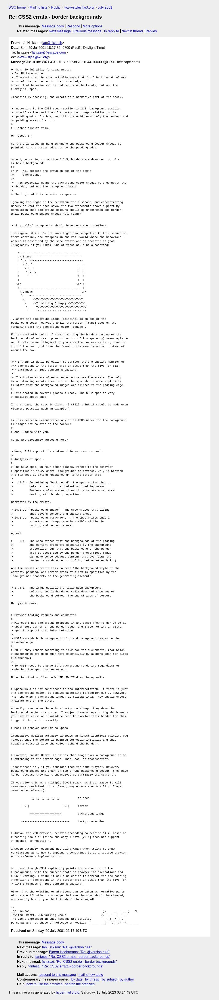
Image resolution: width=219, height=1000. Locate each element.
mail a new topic (90, 974)
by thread (92, 979)
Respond (73, 26)
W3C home (17, 7)
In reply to (111, 31)
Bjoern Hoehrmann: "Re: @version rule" (79, 952)
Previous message (87, 31)
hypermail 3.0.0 (67, 992)
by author (127, 979)
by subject (109, 979)
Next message (60, 31)
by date (76, 979)
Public (56, 7)
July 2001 (105, 7)
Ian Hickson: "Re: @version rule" (67, 947)
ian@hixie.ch (52, 43)
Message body (53, 26)
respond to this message (57, 974)
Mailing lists (38, 7)
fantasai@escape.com (49, 52)
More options (93, 26)
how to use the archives (44, 984)
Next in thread (132, 31)
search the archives (80, 984)
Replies (151, 31)
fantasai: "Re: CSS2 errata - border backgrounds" (72, 956)
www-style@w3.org (79, 7)
